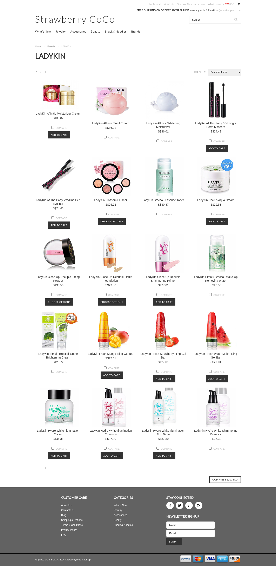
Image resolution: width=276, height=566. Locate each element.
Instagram (198, 505)
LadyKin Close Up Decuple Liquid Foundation (110, 278)
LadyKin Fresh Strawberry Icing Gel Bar (163, 355)
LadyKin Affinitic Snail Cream (110, 123)
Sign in (180, 4)
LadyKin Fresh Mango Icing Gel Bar (111, 353)
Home (38, 46)
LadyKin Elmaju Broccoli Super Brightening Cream (58, 355)
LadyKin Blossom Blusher (110, 200)
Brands (135, 31)
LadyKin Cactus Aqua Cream (215, 200)
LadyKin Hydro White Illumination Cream (58, 432)
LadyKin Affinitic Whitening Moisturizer (163, 125)
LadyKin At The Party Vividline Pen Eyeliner (58, 201)
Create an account (196, 4)
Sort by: (200, 72)
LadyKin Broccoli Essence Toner (163, 200)
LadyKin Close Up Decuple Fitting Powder (58, 278)
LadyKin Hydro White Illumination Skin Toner (163, 432)
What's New (43, 31)
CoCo (75, 19)
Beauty (95, 31)
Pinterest (189, 505)
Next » (46, 73)
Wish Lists (169, 4)
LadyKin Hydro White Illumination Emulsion (110, 432)
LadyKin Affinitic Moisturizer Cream (58, 113)
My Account (155, 4)
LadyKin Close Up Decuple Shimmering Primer (163, 278)
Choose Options (111, 221)
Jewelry (61, 31)
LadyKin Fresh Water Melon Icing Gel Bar (216, 355)
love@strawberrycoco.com (227, 10)
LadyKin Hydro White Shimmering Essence (215, 432)
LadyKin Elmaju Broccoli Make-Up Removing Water (216, 278)
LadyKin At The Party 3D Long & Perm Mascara (215, 125)
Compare (61, 128)
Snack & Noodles (116, 31)
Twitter (179, 505)
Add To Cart (59, 135)
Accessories (78, 31)
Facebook (170, 505)
